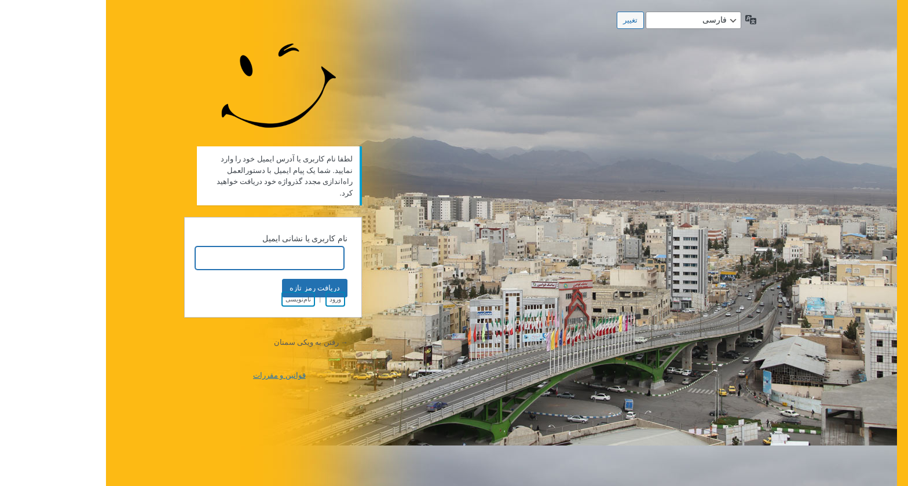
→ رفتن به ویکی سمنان (205, 342)
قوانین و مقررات (173, 375)
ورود (229, 299)
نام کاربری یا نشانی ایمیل (198, 238)
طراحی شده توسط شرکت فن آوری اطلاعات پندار (173, 80)
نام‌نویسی (192, 299)
